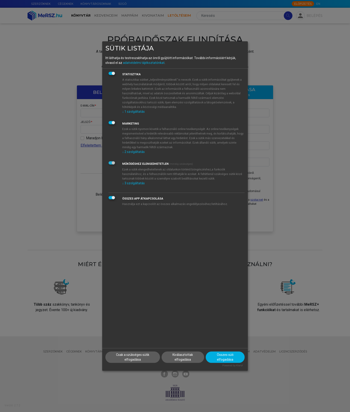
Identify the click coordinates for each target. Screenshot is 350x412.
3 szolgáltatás (133, 183)
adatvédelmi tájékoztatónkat (144, 63)
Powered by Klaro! (232, 365)
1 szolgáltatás (133, 111)
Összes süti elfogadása (225, 357)
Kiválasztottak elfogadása (182, 357)
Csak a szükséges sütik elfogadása (132, 357)
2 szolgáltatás (133, 152)
